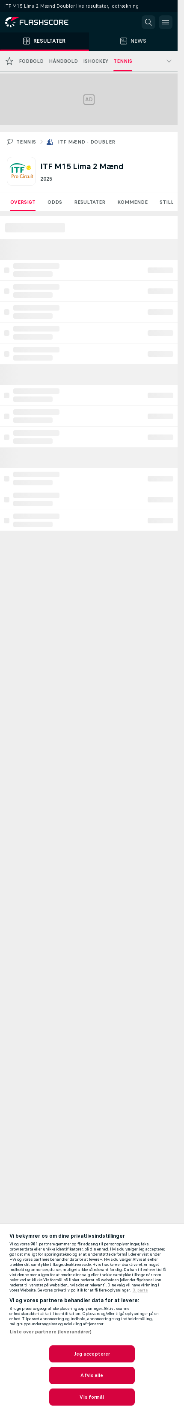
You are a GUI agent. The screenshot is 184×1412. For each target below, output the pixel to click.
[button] (148, 22)
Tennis (26, 142)
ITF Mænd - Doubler (86, 142)
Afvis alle (91, 1375)
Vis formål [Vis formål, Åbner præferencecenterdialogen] (92, 1397)
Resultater (89, 202)
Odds (54, 202)
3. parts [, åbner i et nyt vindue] (140, 1290)
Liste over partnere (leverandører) (50, 1332)
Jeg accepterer (92, 1354)
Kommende (132, 202)
